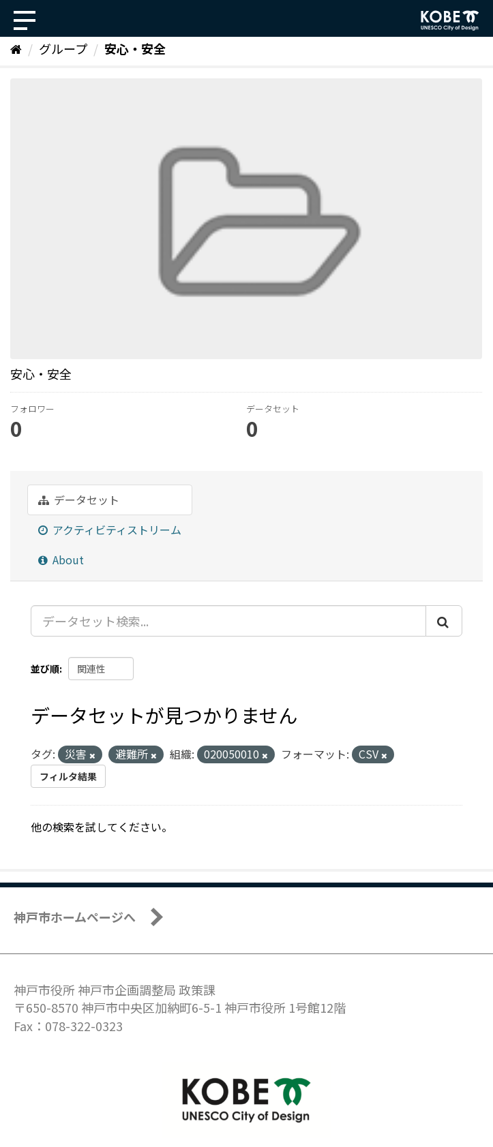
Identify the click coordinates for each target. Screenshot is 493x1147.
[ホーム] (16, 48)
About (61, 559)
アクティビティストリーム (109, 529)
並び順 (45, 668)
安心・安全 (135, 48)
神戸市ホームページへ (75, 917)
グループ (63, 48)
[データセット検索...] (228, 621)
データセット (78, 499)
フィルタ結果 (68, 776)
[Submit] (443, 621)
